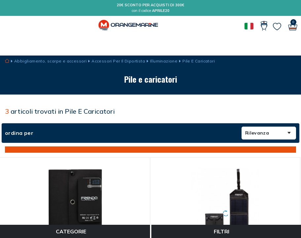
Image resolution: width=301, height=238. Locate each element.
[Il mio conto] (265, 26)
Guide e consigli (53, 45)
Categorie (75, 231)
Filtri (226, 231)
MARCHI (18, 45)
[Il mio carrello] (292, 26)
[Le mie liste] (277, 26)
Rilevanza (268, 133)
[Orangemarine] (128, 25)
